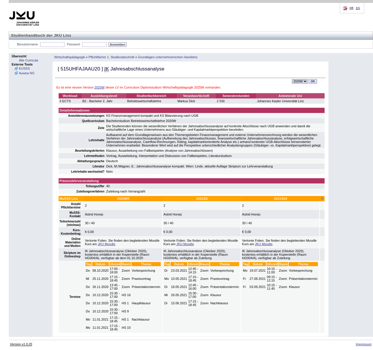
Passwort (73, 44)
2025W (99, 87)
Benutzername (27, 44)
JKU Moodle (106, 244)
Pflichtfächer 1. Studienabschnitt (111, 57)
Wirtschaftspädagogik (69, 57)
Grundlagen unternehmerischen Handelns (167, 57)
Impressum (364, 344)
